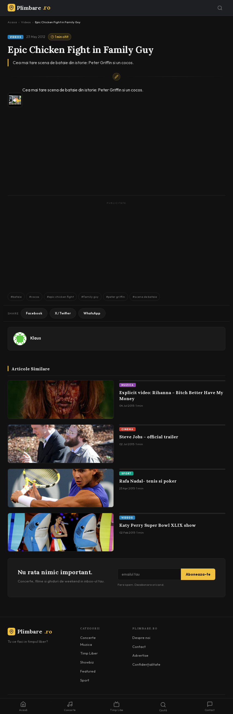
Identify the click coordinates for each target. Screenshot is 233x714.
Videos (26, 22)
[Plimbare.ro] (29, 8)
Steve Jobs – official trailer (148, 436)
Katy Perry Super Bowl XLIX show (157, 525)
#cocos (34, 297)
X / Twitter (63, 313)
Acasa (12, 22)
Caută (163, 707)
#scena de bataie (145, 297)
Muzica (127, 384)
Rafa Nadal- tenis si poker (148, 481)
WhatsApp (91, 313)
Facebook (34, 313)
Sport (126, 473)
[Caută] (219, 7)
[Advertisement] (116, 244)
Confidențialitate (146, 664)
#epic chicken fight (60, 297)
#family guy (89, 297)
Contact (139, 646)
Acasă (23, 706)
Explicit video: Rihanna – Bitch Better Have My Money (171, 395)
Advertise (140, 655)
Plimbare (30, 631)
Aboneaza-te (198, 574)
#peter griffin (115, 297)
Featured (87, 671)
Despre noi (141, 637)
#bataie (16, 297)
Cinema (127, 429)
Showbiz (87, 662)
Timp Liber (89, 653)
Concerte (88, 637)
